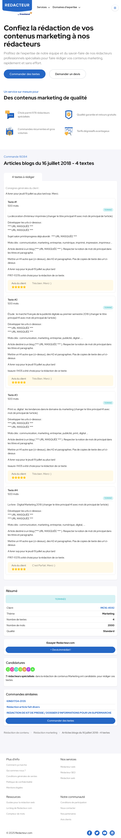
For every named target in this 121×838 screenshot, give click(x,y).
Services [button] (43, 7)
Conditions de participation (73, 802)
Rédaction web (67, 778)
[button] (115, 8)
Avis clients (65, 819)
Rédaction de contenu (16, 732)
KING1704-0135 (16, 701)
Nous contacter (67, 808)
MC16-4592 (107, 607)
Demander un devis (67, 74)
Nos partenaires (68, 813)
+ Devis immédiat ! (60, 649)
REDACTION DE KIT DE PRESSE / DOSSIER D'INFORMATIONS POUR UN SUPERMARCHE (59, 712)
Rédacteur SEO (67, 772)
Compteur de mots (15, 813)
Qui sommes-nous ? (16, 770)
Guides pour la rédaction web (20, 802)
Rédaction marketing (45, 732)
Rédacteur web (67, 766)
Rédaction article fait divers (23, 707)
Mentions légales (14, 787)
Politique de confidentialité (19, 781)
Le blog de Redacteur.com (19, 808)
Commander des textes (25, 74)
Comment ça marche (16, 764)
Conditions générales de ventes (21, 776)
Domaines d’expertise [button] (67, 7)
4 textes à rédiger (23, 177)
